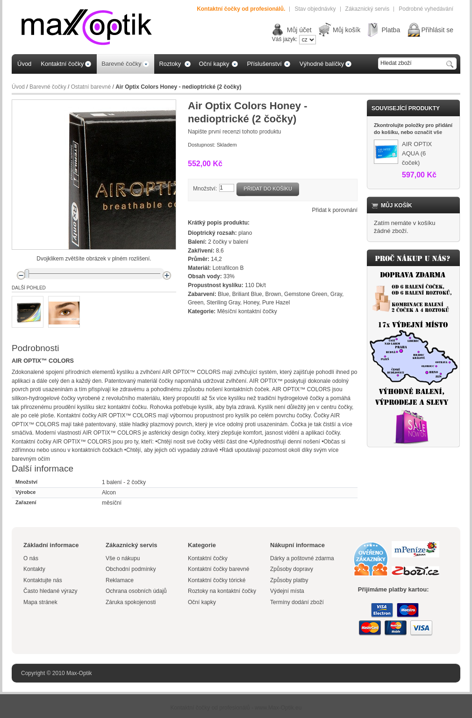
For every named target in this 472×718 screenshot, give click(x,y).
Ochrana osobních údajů (136, 591)
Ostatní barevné (91, 87)
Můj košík (346, 30)
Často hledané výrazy (50, 591)
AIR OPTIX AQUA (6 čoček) (417, 153)
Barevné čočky (47, 87)
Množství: (205, 188)
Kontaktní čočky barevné (218, 569)
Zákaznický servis (367, 9)
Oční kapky (202, 602)
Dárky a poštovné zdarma (302, 558)
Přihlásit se (437, 30)
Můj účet (299, 30)
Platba (390, 30)
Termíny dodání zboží (297, 602)
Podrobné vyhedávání (426, 9)
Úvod (18, 87)
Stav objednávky (315, 9)
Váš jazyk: (285, 39)
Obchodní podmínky (131, 569)
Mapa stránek (40, 602)
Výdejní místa (287, 591)
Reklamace (120, 580)
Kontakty (34, 569)
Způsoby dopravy (291, 569)
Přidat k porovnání (335, 210)
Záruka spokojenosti (131, 602)
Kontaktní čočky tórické (216, 580)
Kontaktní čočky (208, 558)
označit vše (428, 132)
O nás (30, 558)
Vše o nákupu (123, 558)
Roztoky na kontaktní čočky (222, 591)
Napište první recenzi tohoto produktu (234, 131)
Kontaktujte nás (42, 580)
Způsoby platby (289, 580)
